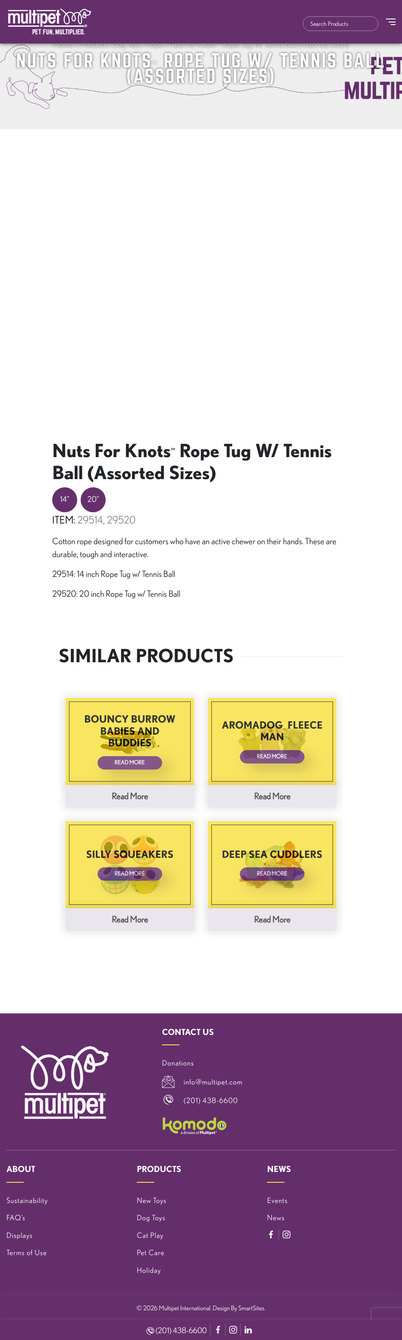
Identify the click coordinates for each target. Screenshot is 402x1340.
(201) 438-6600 (177, 1330)
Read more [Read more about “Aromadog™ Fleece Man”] (272, 796)
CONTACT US (188, 1032)
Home (63, 44)
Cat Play (150, 1235)
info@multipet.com (213, 1082)
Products (92, 44)
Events (277, 1201)
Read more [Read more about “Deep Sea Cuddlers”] (272, 919)
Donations (178, 1063)
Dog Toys (126, 44)
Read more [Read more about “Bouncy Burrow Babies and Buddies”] (130, 796)
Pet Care (150, 1253)
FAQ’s (15, 1218)
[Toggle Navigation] (391, 22)
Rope (154, 44)
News (276, 1218)
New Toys (151, 1201)
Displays (19, 1235)
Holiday (149, 1270)
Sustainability (27, 1201)
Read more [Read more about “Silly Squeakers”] (130, 919)
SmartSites (251, 1308)
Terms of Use (26, 1253)
